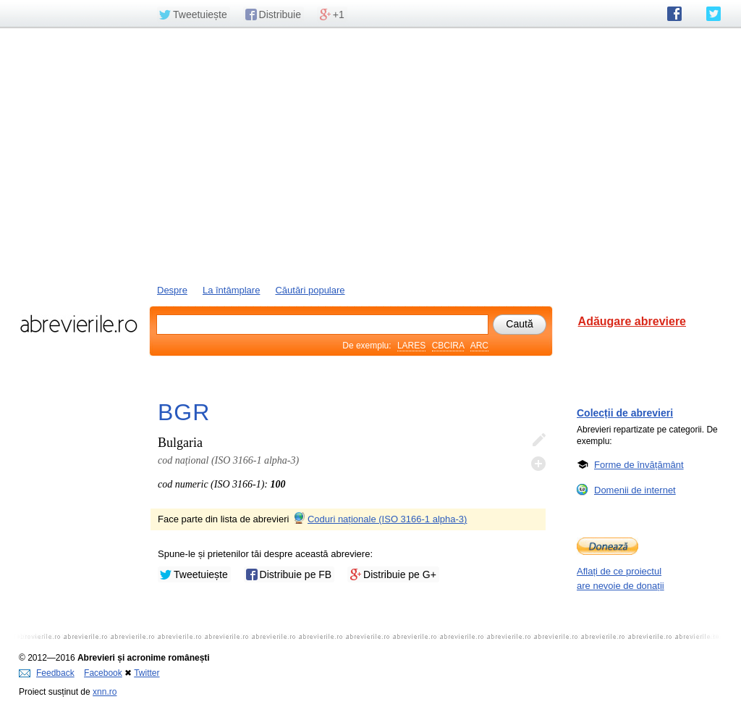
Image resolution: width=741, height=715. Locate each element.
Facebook (103, 673)
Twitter (146, 673)
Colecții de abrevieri (625, 413)
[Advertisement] (370, 154)
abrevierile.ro (78, 323)
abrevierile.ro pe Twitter (713, 14)
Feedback (47, 673)
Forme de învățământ (639, 464)
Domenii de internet (635, 490)
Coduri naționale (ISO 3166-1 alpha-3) (379, 519)
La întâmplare (232, 290)
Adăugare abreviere (632, 321)
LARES (411, 345)
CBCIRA (448, 345)
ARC (479, 345)
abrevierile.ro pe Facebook (674, 14)
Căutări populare (309, 290)
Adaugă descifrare (538, 463)
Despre (172, 290)
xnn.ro (105, 692)
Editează (538, 440)
